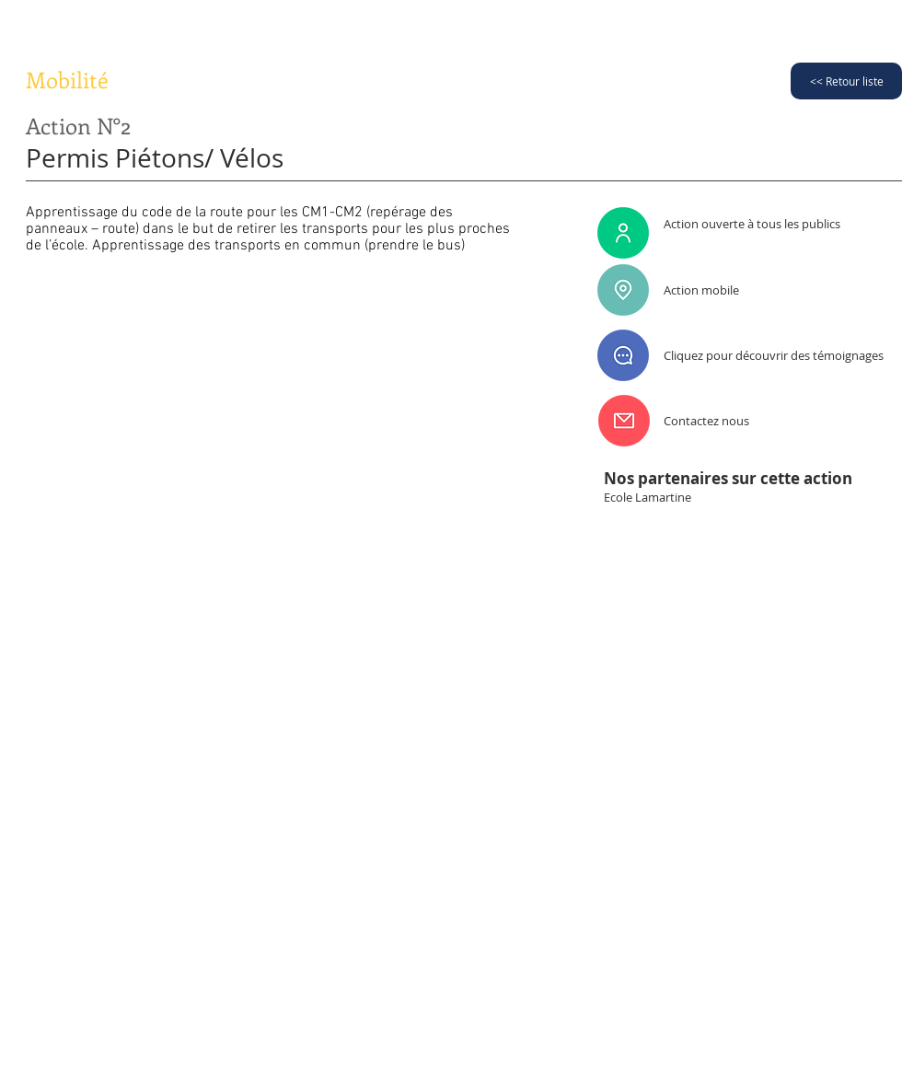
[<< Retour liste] (846, 81)
